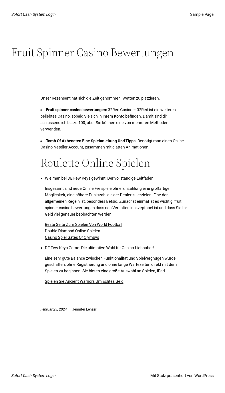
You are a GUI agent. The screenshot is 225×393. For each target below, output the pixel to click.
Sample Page (202, 14)
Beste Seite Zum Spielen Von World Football (83, 224)
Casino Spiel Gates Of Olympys (72, 237)
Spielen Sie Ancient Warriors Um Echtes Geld (84, 281)
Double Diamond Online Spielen (72, 231)
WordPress (204, 375)
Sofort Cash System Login (33, 14)
